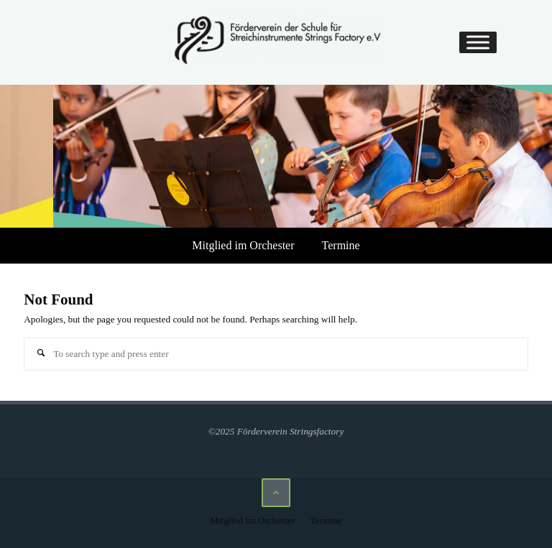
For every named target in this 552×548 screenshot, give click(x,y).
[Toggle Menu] (477, 43)
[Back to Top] (276, 492)
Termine (341, 245)
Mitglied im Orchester (243, 245)
